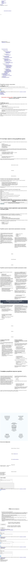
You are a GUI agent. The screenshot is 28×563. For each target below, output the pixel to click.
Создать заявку (2, 203)
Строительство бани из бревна (8, 57)
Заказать (3, 528)
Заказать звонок (8, 42)
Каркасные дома (8, 52)
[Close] (0, 540)
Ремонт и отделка (4, 74)
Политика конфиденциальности (4, 530)
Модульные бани (7, 56)
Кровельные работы (6, 58)
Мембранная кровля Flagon (9, 62)
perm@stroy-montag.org (6, 77)
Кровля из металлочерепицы (8, 60)
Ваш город (1, 4)
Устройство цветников (8, 66)
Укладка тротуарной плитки (8, 71)
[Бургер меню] (0, 14)
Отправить (7, 486)
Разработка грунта (8, 69)
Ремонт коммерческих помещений (7, 75)
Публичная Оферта (10, 530)
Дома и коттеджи (5, 50)
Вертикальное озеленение (9, 65)
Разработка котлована (8, 70)
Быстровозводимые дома (8, 51)
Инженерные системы (5, 73)
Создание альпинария (8, 67)
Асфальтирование (7, 72)
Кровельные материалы (7, 59)
